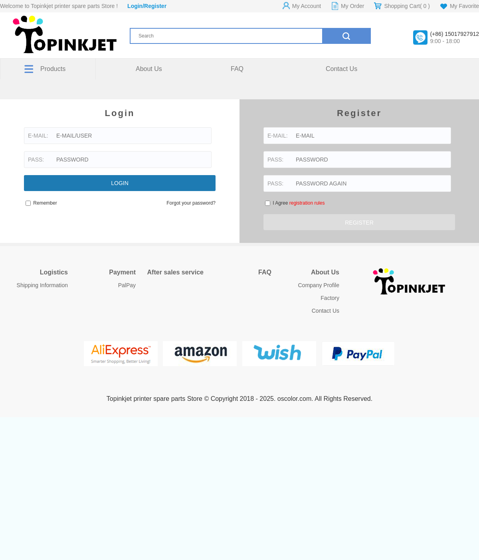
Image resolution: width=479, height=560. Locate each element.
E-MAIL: (38, 135)
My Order (352, 6)
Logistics (54, 272)
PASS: (36, 159)
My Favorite (464, 6)
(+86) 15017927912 (454, 34)
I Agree (299, 203)
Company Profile (319, 285)
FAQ (237, 68)
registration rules (307, 203)
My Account (306, 6)
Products (52, 68)
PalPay (127, 285)
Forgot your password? (191, 203)
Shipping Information (42, 285)
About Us (149, 68)
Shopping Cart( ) (407, 6)
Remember (41, 203)
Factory (330, 298)
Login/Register (146, 6)
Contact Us (341, 68)
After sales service (175, 272)
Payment (122, 272)
